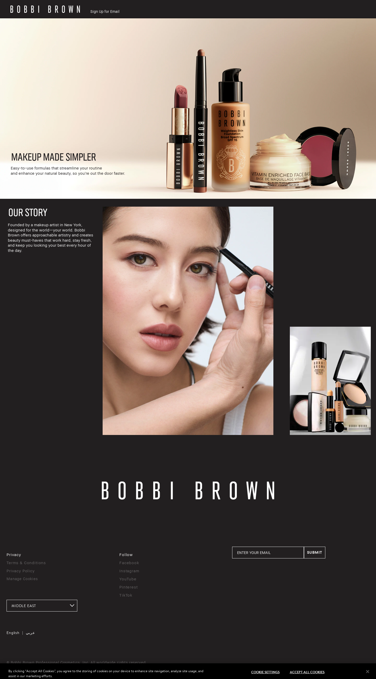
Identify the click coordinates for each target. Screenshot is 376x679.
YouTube (128, 578)
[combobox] (42, 606)
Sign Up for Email (104, 11)
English (13, 633)
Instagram (129, 570)
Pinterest (128, 587)
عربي (30, 633)
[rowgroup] (188, 108)
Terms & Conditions (26, 562)
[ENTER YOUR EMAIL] (268, 552)
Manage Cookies (22, 578)
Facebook (129, 562)
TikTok (125, 595)
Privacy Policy (21, 570)
